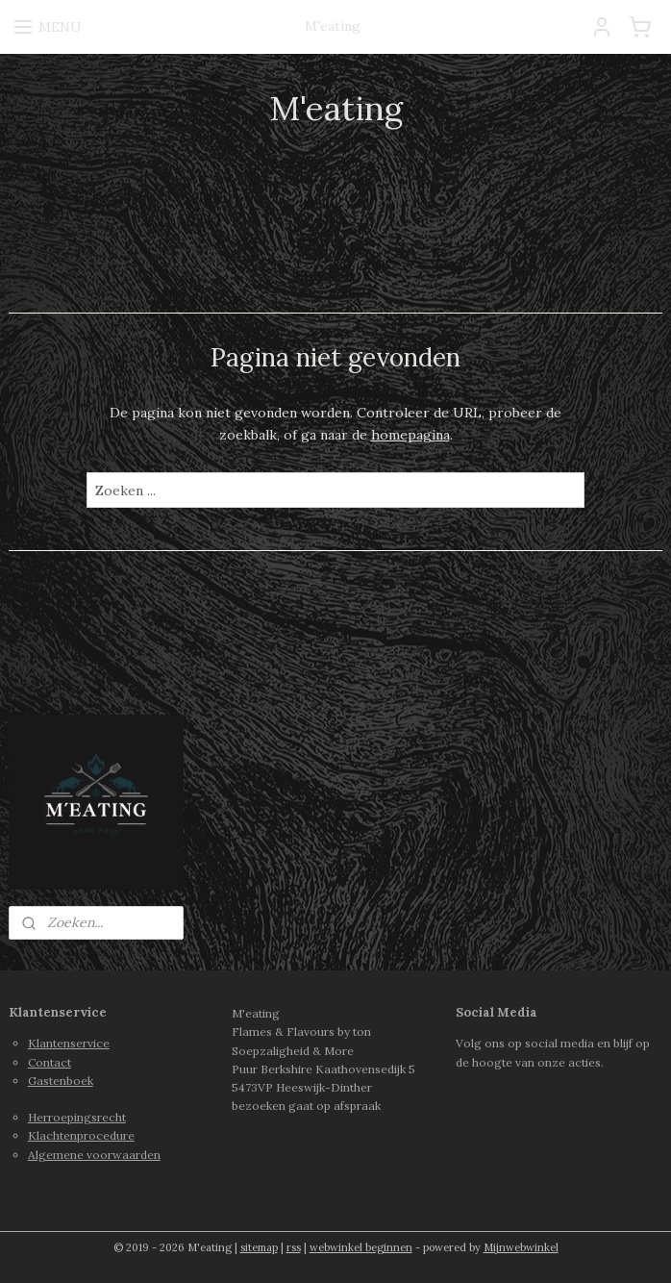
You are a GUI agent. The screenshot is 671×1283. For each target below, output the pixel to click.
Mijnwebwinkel (521, 1247)
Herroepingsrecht (77, 1117)
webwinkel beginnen (361, 1247)
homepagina (410, 434)
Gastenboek (60, 1080)
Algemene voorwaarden (94, 1154)
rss (293, 1247)
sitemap (259, 1247)
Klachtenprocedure (81, 1135)
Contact (49, 1062)
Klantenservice (69, 1043)
